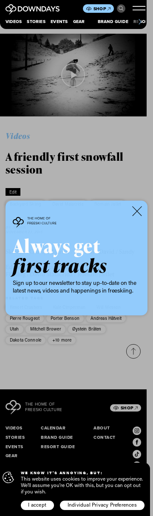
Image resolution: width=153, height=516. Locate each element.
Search (121, 8)
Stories (36, 21)
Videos (14, 21)
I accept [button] (37, 505)
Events (59, 21)
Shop (102, 9)
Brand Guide (113, 21)
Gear (79, 21)
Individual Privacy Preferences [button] (102, 505)
